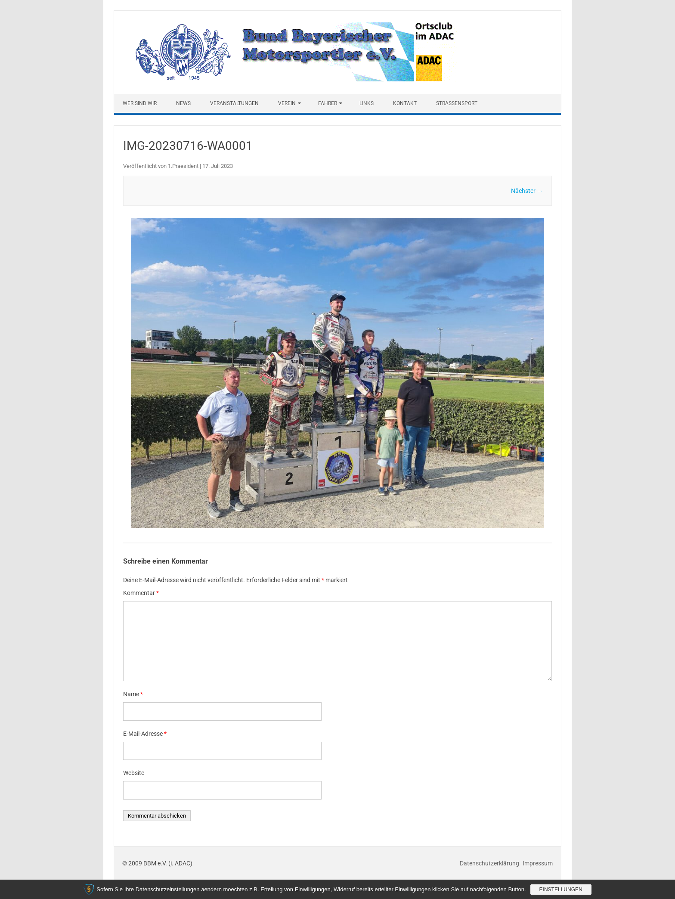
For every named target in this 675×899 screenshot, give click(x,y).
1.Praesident (183, 166)
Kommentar (141, 592)
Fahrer (327, 103)
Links (366, 103)
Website (133, 772)
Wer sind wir (140, 103)
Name (133, 694)
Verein (287, 103)
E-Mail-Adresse (145, 733)
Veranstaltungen (234, 103)
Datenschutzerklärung (490, 863)
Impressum (538, 863)
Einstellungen (560, 890)
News (183, 103)
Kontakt (405, 103)
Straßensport (456, 103)
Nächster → (527, 190)
